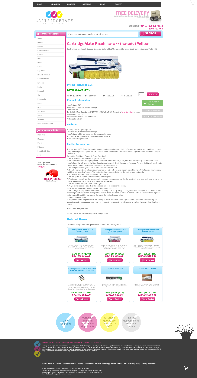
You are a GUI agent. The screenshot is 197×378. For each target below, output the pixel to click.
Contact (71, 3)
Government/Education (93, 362)
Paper (39, 141)
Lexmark (40, 89)
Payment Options (116, 362)
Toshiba (40, 118)
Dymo (39, 61)
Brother (40, 41)
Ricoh (39, 102)
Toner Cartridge (127, 110)
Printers (40, 145)
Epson (40, 65)
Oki (38, 93)
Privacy (137, 362)
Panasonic (41, 97)
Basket (118, 3)
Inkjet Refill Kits (43, 149)
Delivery (80, 362)
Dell (38, 57)
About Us (55, 3)
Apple (39, 37)
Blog (102, 3)
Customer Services (69, 362)
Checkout (193, 7)
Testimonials (151, 362)
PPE (39, 154)
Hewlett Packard (43, 73)
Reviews (41, 165)
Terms (144, 362)
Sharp (39, 114)
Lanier (39, 85)
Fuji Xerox (41, 69)
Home (39, 3)
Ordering (86, 3)
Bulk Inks (41, 133)
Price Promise (129, 362)
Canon (40, 45)
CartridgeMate (54, 16)
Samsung (41, 110)
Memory (40, 137)
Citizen (40, 53)
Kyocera (40, 81)
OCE (39, 106)
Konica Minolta (43, 77)
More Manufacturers (45, 122)
